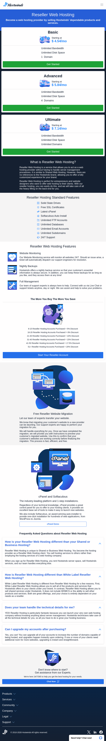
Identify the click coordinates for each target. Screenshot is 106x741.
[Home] (13, 5)
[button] (86, 737)
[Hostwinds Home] (5, 732)
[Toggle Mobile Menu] (101, 4)
